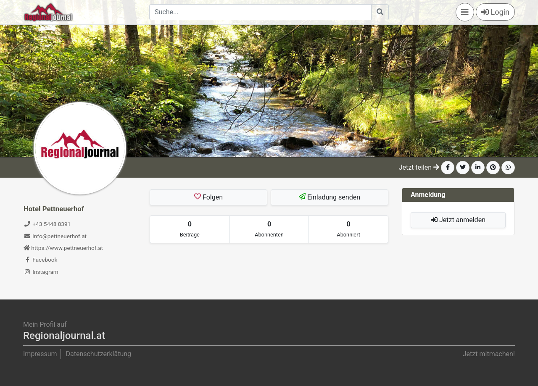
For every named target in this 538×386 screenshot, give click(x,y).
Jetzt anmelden (458, 220)
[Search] (260, 12)
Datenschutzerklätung (98, 354)
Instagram (41, 271)
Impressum (40, 354)
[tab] (189, 229)
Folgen (208, 197)
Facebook (40, 259)
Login (495, 12)
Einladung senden (329, 197)
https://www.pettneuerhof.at (63, 247)
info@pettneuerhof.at (55, 236)
